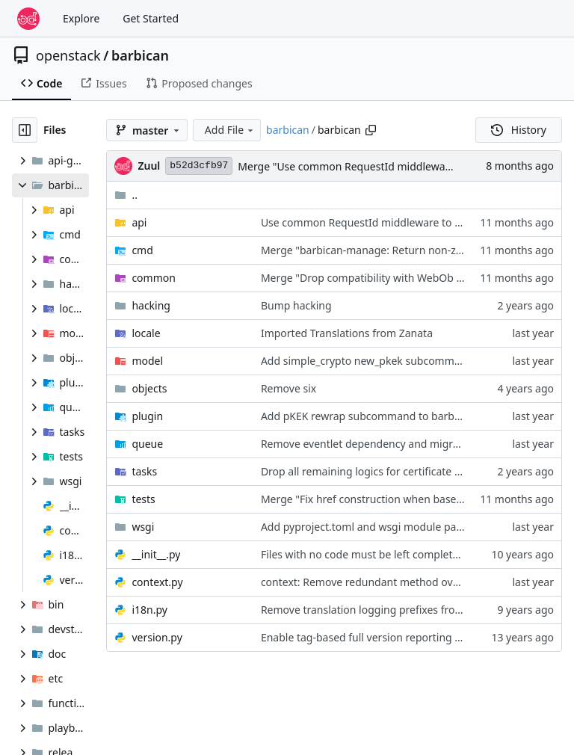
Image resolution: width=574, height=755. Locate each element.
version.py (157, 637)
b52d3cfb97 (199, 165)
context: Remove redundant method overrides (374, 582)
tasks (144, 471)
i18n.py (149, 610)
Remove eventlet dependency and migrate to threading (396, 444)
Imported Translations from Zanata (347, 333)
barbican (140, 55)
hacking (151, 305)
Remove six (288, 388)
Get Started (151, 18)
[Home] (28, 18)
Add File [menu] (230, 130)
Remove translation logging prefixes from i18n (375, 610)
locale (146, 333)
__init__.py (156, 554)
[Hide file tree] (24, 130)
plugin (147, 416)
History (518, 130)
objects (149, 388)
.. (126, 195)
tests (143, 499)
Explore (81, 18)
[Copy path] (370, 130)
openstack (68, 55)
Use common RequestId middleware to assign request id (399, 222)
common (154, 278)
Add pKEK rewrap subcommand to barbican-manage (389, 416)
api (139, 222)
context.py (157, 582)
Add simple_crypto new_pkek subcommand (367, 361)
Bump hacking (296, 305)
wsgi (143, 527)
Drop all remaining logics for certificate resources (381, 471)
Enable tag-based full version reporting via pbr (375, 637)
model (147, 361)
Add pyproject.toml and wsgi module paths (366, 527)
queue (147, 444)
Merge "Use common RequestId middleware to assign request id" (398, 166)
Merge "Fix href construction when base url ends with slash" (408, 499)
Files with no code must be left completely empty (381, 554)
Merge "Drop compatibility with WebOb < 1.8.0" (377, 278)
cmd (142, 250)
